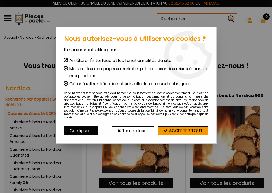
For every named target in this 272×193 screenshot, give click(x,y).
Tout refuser (132, 131)
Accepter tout (183, 131)
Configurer (81, 131)
